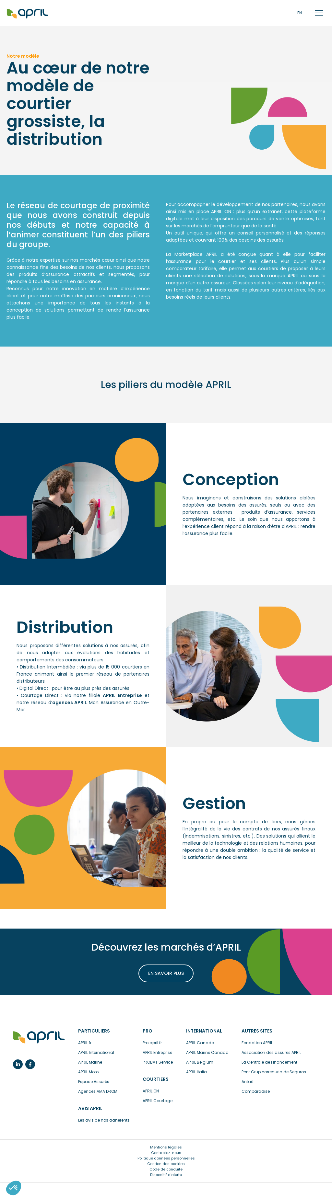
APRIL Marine (90, 1062)
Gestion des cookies (166, 1163)
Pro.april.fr (152, 1042)
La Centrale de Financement (269, 1062)
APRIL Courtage (157, 1100)
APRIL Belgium (199, 1062)
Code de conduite (166, 1169)
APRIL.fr (84, 1042)
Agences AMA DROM (97, 1091)
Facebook (30, 1064)
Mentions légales (166, 1147)
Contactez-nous (166, 1152)
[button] (13, 1188)
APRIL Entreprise (157, 1052)
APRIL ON (151, 1091)
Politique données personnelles (166, 1158)
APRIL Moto (88, 1072)
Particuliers (94, 1031)
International (204, 1031)
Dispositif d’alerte (166, 1174)
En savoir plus (166, 973)
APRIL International (96, 1052)
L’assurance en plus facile (39, 1037)
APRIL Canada (200, 1042)
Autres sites (257, 1031)
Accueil (27, 13)
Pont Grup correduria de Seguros (274, 1072)
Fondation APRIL (257, 1042)
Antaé (247, 1081)
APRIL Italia (196, 1072)
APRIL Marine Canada (207, 1052)
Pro (147, 1031)
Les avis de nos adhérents (104, 1120)
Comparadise (256, 1091)
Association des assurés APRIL (271, 1052)
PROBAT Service (158, 1062)
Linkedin (18, 1064)
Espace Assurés (93, 1081)
